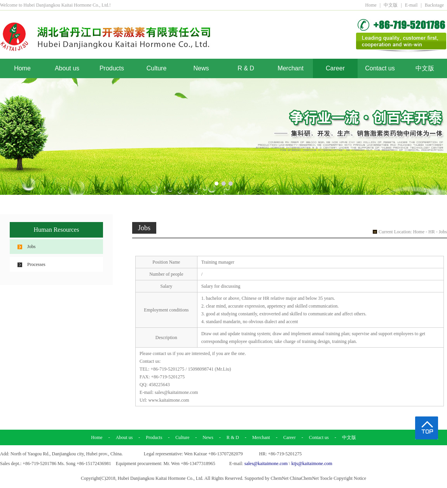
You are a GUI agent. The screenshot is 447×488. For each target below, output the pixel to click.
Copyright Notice (350, 478)
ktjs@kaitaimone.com (311, 463)
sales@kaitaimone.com (176, 392)
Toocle (326, 478)
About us (67, 68)
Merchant (291, 68)
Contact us (380, 68)
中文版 (391, 5)
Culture (157, 68)
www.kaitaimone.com (168, 400)
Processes (36, 264)
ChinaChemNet (304, 478)
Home (370, 5)
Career (335, 68)
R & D (245, 68)
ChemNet (279, 478)
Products (112, 68)
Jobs (31, 246)
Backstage (434, 5)
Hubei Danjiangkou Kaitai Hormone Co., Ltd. (161, 478)
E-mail (411, 5)
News (201, 68)
